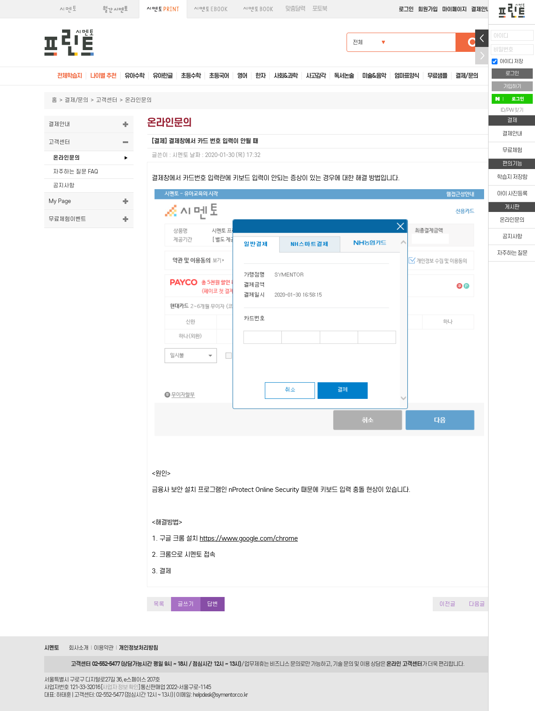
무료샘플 (437, 76)
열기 (482, 38)
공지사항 (64, 185)
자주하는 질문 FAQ (75, 171)
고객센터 (106, 100)
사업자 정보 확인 (120, 687)
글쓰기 (186, 604)
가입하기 (512, 86)
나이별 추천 (103, 76)
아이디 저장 (507, 61)
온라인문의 (66, 157)
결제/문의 (76, 100)
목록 (159, 604)
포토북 (319, 9)
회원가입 (428, 9)
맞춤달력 (295, 9)
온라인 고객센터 (404, 663)
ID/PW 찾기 (512, 110)
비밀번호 (503, 49)
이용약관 (103, 647)
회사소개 (78, 647)
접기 (482, 55)
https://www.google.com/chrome (249, 538)
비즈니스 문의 (285, 663)
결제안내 (481, 9)
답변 (212, 604)
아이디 (500, 35)
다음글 (477, 604)
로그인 (406, 9)
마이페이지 (454, 9)
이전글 (447, 604)
